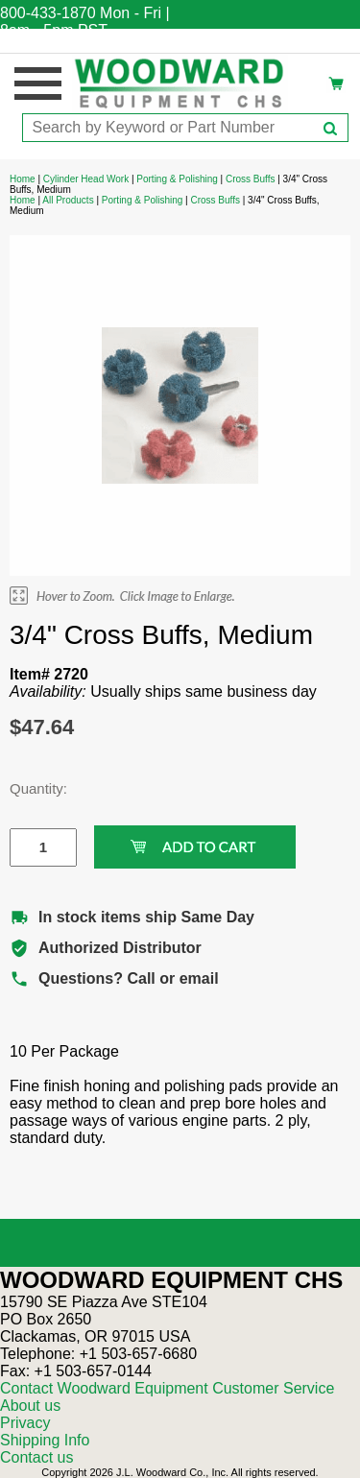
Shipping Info (44, 1440)
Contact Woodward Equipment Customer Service (167, 1388)
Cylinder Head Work (86, 179)
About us (30, 1405)
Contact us (36, 1457)
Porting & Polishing (177, 179)
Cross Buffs (251, 179)
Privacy (25, 1423)
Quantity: (29, 788)
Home (23, 179)
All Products (67, 200)
